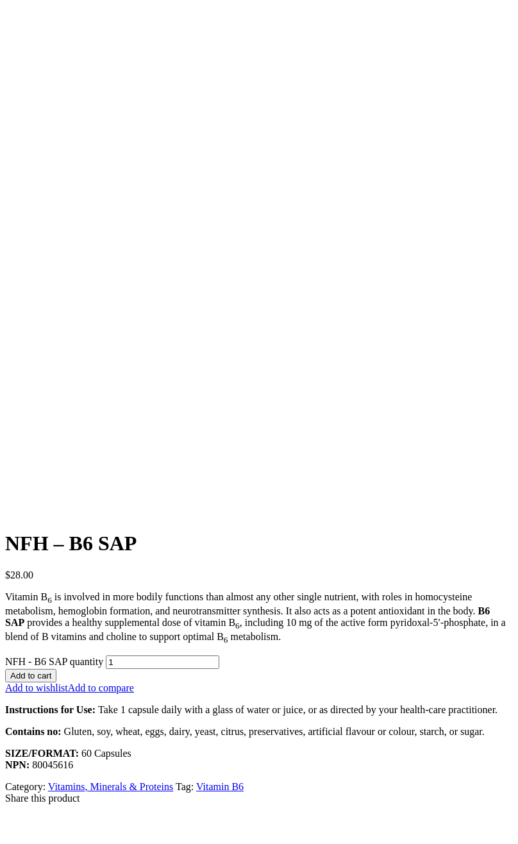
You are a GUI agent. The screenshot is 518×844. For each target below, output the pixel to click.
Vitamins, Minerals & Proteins (110, 786)
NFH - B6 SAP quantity (54, 661)
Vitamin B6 (220, 786)
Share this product (42, 798)
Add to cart (30, 675)
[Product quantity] (162, 662)
